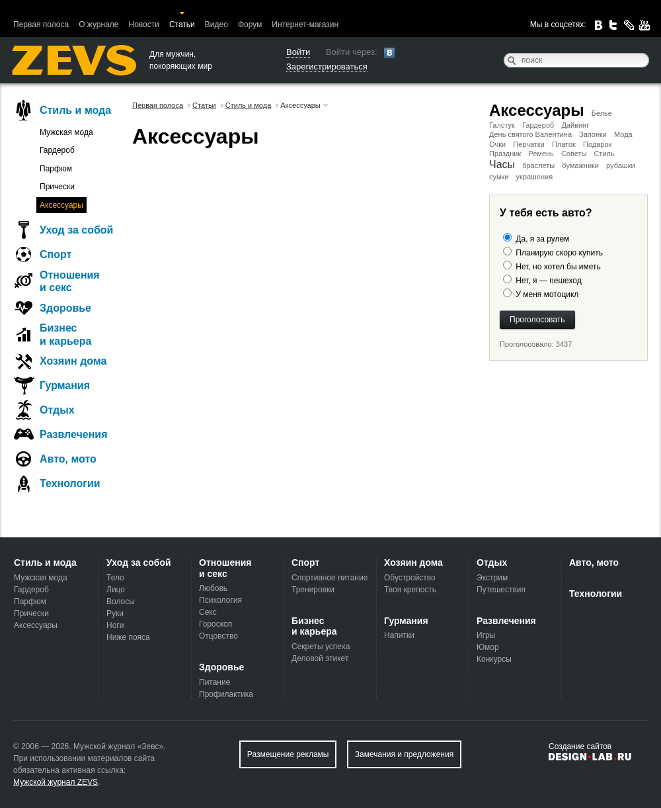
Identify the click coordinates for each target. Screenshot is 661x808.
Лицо (115, 589)
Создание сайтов (580, 746)
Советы (573, 153)
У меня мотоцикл (547, 294)
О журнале (98, 24)
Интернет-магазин (305, 24)
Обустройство (410, 577)
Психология (220, 600)
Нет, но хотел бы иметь (558, 266)
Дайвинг (575, 125)
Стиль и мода (75, 110)
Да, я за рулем (542, 239)
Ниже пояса (128, 637)
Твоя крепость (410, 589)
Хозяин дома (73, 361)
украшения (534, 177)
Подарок (597, 144)
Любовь (213, 588)
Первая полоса (41, 24)
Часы (502, 164)
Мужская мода (66, 132)
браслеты (538, 165)
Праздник (505, 153)
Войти (298, 52)
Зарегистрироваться (327, 66)
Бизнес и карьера (65, 334)
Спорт (55, 254)
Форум (250, 24)
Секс (208, 612)
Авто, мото (68, 459)
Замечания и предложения (404, 754)
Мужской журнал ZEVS (55, 782)
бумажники (580, 165)
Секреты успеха (321, 646)
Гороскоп (215, 624)
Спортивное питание (330, 577)
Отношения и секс (70, 281)
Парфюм (56, 168)
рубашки (620, 165)
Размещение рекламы (288, 754)
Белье (602, 113)
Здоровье (65, 308)
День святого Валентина (530, 134)
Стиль (604, 153)
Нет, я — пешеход (548, 280)
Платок (564, 144)
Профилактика (226, 694)
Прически (57, 186)
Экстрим (492, 577)
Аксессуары (536, 110)
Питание (214, 682)
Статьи (182, 24)
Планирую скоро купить (559, 252)
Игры (486, 635)
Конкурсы (494, 659)
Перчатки (529, 144)
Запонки (593, 134)
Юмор (488, 647)
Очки (497, 144)
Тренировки (313, 589)
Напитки (399, 635)
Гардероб (538, 125)
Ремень (540, 153)
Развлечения (74, 434)
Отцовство (218, 636)
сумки (498, 177)
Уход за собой (76, 230)
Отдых (57, 410)
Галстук (502, 125)
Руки (115, 613)
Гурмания (65, 385)
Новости (143, 24)
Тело (115, 577)
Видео (216, 24)
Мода (623, 134)
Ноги (115, 625)
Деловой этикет (320, 658)
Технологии (70, 483)
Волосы (120, 601)
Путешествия (501, 589)
